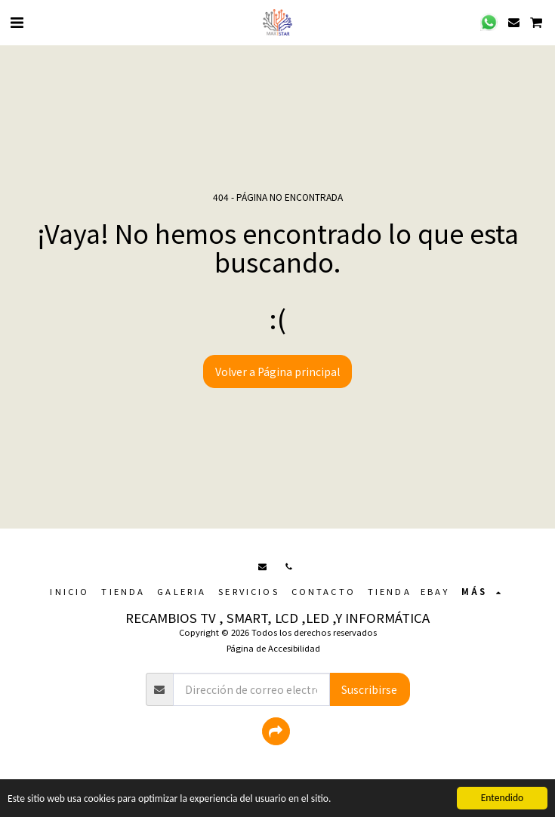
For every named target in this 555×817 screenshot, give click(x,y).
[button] (16, 21)
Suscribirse (369, 689)
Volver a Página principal (277, 371)
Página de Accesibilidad (273, 648)
